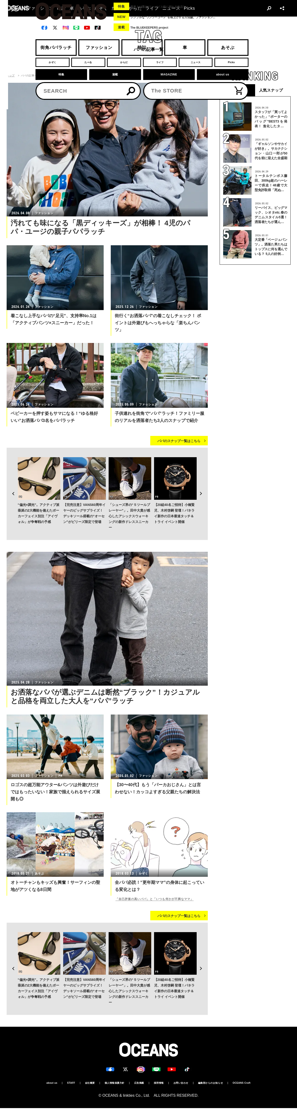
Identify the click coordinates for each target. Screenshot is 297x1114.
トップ (11, 75)
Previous (10, 478)
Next (204, 478)
